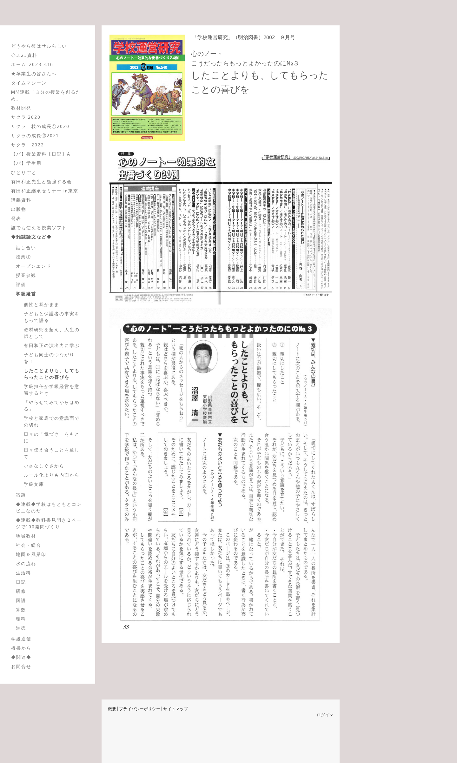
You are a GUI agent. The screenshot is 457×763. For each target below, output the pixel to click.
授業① (23, 256)
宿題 (21, 495)
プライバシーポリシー (139, 708)
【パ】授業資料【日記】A (40, 154)
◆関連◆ (21, 657)
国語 (21, 600)
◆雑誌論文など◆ (31, 236)
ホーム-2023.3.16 (32, 64)
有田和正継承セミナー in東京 (44, 190)
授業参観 (26, 275)
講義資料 (21, 200)
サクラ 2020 (26, 117)
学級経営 (26, 293)
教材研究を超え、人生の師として (52, 333)
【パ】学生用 (26, 163)
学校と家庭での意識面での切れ (52, 421)
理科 (21, 618)
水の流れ (26, 563)
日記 (21, 582)
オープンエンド (33, 266)
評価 (21, 284)
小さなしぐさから (44, 465)
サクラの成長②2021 (35, 135)
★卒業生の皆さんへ (34, 73)
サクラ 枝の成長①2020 (40, 126)
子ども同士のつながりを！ (49, 358)
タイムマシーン (29, 82)
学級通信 (21, 638)
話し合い (26, 247)
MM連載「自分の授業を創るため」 (46, 95)
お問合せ (21, 666)
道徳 (21, 628)
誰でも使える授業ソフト (39, 227)
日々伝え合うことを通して (52, 453)
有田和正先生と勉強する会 (41, 181)
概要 (112, 708)
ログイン (325, 714)
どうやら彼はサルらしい (39, 46)
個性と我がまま (41, 304)
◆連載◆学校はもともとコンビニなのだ (49, 507)
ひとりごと (23, 172)
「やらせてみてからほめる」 (52, 405)
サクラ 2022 (27, 144)
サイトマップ (175, 708)
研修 (21, 591)
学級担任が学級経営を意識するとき (52, 390)
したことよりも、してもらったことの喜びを (52, 374)
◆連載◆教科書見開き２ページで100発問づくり (49, 523)
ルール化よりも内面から (52, 475)
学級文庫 (34, 484)
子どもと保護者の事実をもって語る (52, 317)
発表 (16, 218)
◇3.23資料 (24, 55)
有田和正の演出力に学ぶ (52, 345)
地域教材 (26, 536)
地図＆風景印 (31, 554)
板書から (21, 648)
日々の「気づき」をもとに (52, 437)
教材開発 (21, 107)
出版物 (18, 209)
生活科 (23, 572)
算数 (21, 609)
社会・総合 (28, 545)
